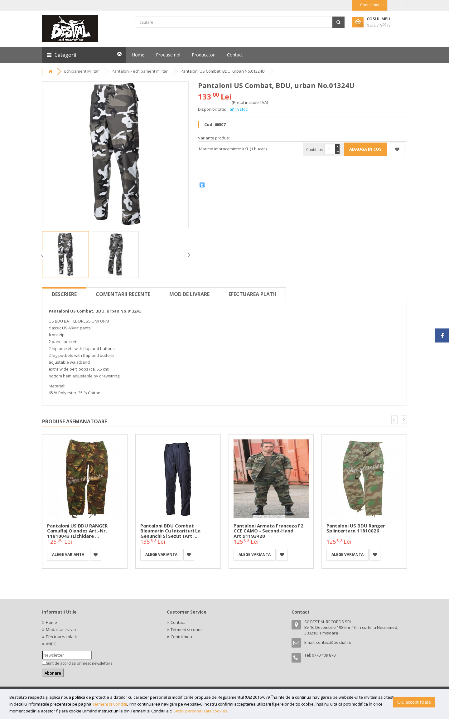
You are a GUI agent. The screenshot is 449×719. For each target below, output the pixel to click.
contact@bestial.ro (333, 642)
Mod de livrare (189, 294)
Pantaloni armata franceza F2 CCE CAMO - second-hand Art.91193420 (268, 530)
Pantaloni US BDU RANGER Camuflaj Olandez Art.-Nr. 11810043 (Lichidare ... (77, 530)
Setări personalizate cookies (200, 711)
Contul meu (181, 636)
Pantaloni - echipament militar (140, 71)
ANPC (51, 644)
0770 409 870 (324, 655)
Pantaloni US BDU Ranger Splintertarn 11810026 (355, 528)
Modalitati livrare (62, 629)
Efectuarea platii (252, 294)
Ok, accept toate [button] (414, 702)
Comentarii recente (123, 294)
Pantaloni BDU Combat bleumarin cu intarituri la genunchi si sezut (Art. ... (170, 530)
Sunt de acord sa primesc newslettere (79, 663)
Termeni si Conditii (109, 704)
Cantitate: (314, 149)
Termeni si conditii (188, 629)
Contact (178, 622)
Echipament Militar (81, 71)
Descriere (64, 294)
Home (51, 622)
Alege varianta (68, 554)
